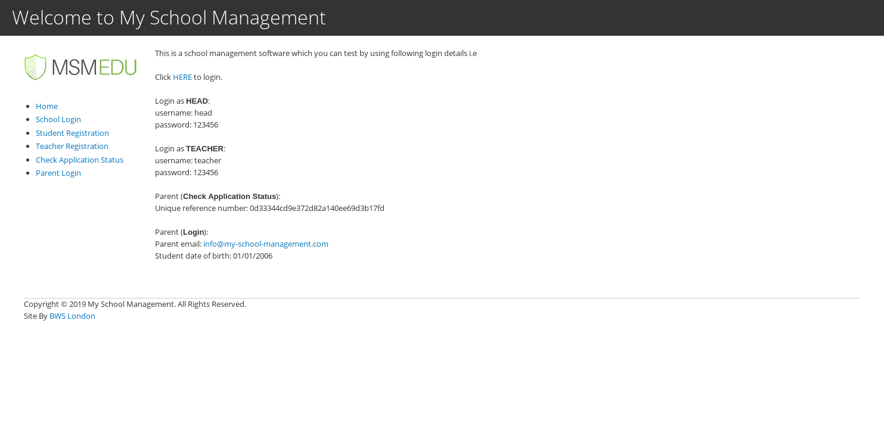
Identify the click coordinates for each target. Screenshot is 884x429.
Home (47, 106)
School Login (58, 119)
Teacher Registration (72, 146)
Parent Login (58, 172)
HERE (182, 77)
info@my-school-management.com (265, 243)
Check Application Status (79, 159)
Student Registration (72, 133)
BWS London (72, 315)
